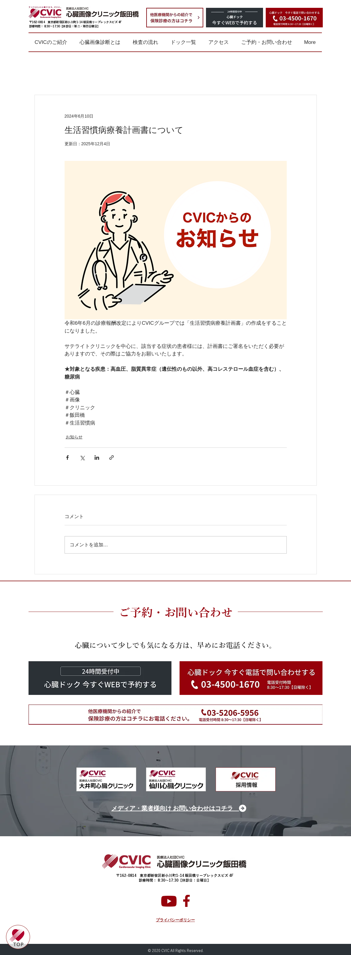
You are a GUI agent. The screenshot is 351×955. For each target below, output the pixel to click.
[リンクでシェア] (111, 457)
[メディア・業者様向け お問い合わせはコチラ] (176, 808)
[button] (51, 42)
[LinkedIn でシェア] (97, 457)
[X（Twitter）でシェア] (82, 457)
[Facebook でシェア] (67, 457)
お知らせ (74, 437)
